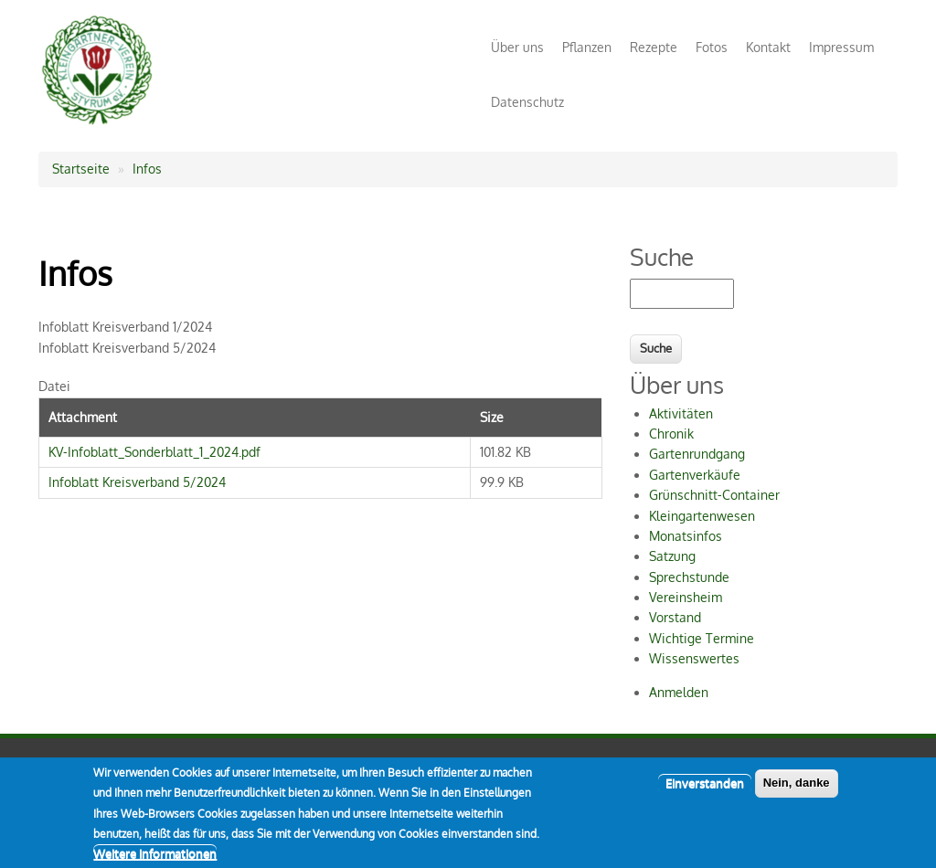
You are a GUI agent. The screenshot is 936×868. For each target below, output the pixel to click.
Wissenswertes (694, 658)
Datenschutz (527, 102)
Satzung (672, 556)
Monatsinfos (685, 536)
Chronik (671, 433)
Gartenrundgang (697, 453)
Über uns (517, 47)
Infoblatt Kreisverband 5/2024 (137, 482)
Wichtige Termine (701, 638)
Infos (147, 168)
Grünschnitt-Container (714, 495)
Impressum (841, 47)
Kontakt (768, 47)
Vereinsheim (685, 597)
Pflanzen (587, 47)
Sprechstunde (689, 577)
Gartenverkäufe (694, 474)
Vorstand (675, 617)
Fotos (712, 47)
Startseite (81, 168)
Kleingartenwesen (702, 516)
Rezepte (653, 47)
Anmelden (678, 692)
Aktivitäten (681, 413)
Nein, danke (796, 791)
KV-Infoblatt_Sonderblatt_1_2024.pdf (154, 452)
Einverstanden (704, 791)
